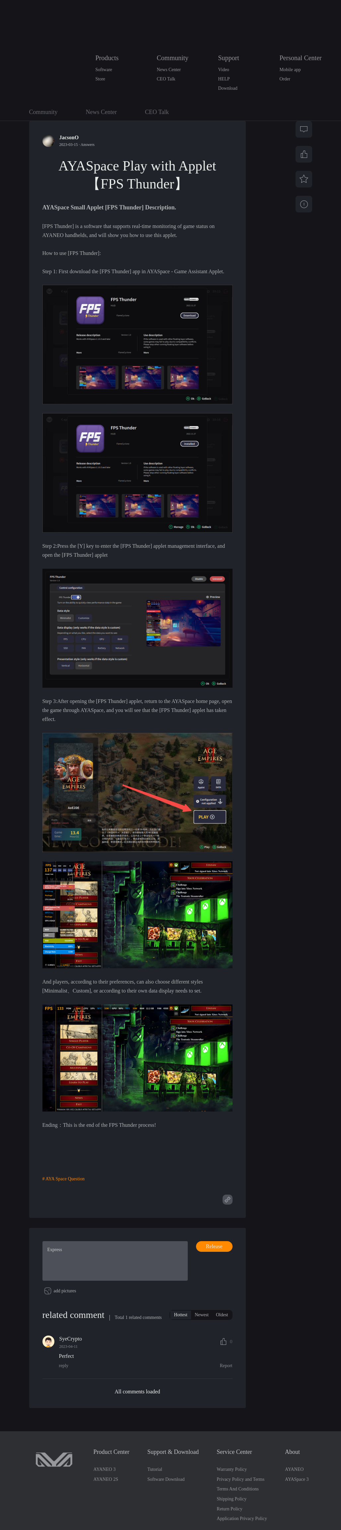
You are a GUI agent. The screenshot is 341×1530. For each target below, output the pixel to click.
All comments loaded (137, 1411)
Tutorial (154, 1489)
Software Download (165, 1499)
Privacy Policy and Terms (240, 1499)
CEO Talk (166, 78)
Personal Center (301, 57)
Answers (88, 144)
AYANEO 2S (106, 1499)
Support (228, 57)
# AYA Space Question (63, 1179)
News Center (169, 69)
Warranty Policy (232, 1489)
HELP (224, 78)
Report (226, 1385)
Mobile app (290, 69)
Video (223, 69)
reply (64, 1385)
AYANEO (294, 1489)
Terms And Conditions (238, 1509)
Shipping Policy (231, 1519)
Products (107, 57)
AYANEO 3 (105, 1489)
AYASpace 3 (296, 1499)
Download (228, 88)
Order (285, 78)
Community (173, 57)
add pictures (65, 1311)
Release (214, 1246)
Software (104, 69)
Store (100, 78)
